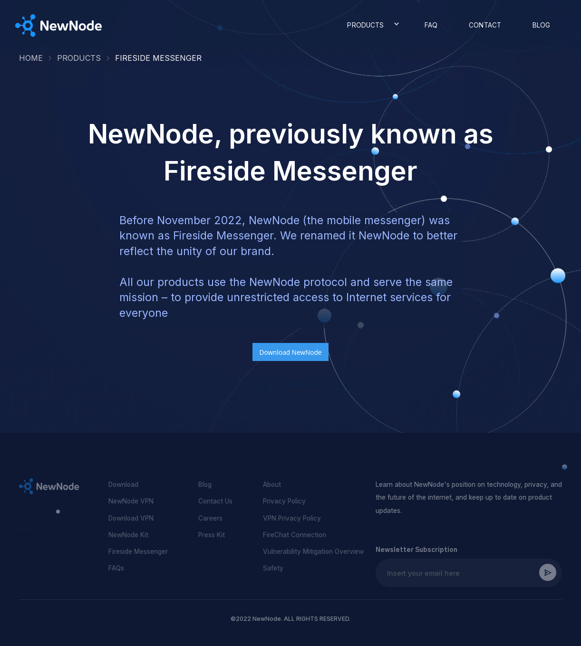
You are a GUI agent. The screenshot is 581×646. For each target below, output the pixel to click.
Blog (205, 484)
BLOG (542, 25)
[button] (370, 25)
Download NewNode (291, 352)
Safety (273, 568)
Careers (210, 518)
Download (123, 484)
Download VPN (131, 518)
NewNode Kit (128, 535)
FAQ (431, 25)
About (272, 484)
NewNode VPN (131, 501)
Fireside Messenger (138, 551)
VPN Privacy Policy (292, 518)
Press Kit (211, 535)
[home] (58, 25)
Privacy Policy (284, 501)
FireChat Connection (294, 535)
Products (79, 58)
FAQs (116, 568)
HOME (31, 58)
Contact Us (215, 501)
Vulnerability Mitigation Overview (313, 551)
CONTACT (485, 25)
